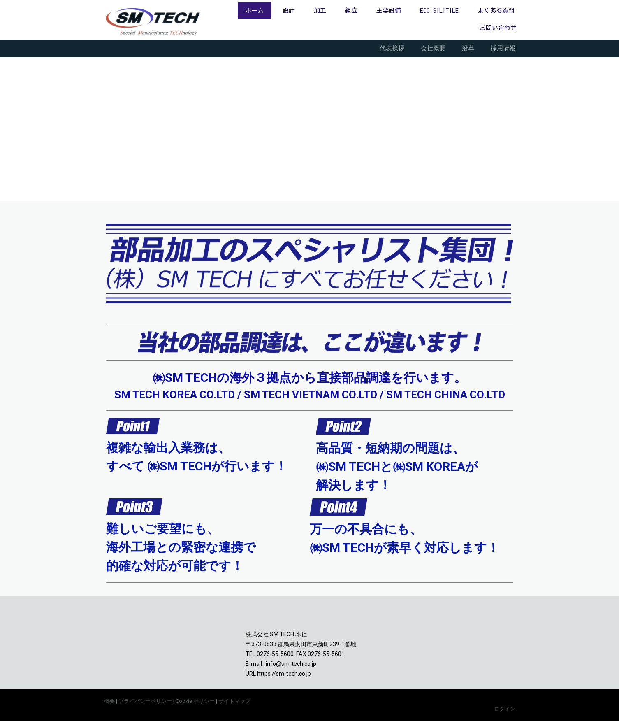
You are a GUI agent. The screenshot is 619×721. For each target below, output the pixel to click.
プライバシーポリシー (145, 701)
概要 (109, 701)
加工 (320, 10)
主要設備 (388, 10)
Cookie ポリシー (195, 701)
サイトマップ (234, 701)
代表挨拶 (392, 48)
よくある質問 (496, 10)
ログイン (504, 709)
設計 (289, 10)
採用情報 (503, 48)
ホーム (254, 10)
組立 (351, 10)
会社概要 (433, 48)
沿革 (468, 48)
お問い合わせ (498, 28)
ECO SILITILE (439, 10)
